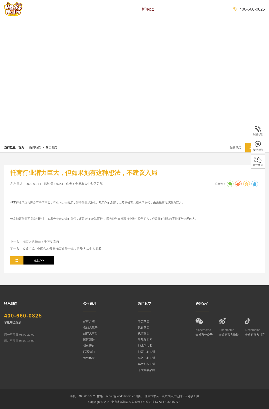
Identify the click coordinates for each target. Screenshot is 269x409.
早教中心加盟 (146, 357)
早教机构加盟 (146, 364)
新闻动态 (148, 9)
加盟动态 (51, 147)
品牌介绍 (89, 321)
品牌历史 (78, 9)
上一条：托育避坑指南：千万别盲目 (34, 242)
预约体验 (194, 9)
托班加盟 (143, 333)
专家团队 (101, 9)
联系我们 (89, 351)
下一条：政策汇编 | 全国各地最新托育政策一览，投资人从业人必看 (55, 248)
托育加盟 (143, 327)
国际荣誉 (89, 339)
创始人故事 (90, 327)
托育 (13, 202)
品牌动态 (235, 147)
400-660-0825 (252, 9)
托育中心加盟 (146, 351)
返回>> (39, 260)
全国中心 (171, 9)
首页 (58, 9)
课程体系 (124, 9)
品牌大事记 (90, 333)
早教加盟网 (145, 339)
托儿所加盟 (145, 345)
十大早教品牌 (146, 370)
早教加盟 (143, 321)
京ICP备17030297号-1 (166, 401)
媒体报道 (89, 345)
